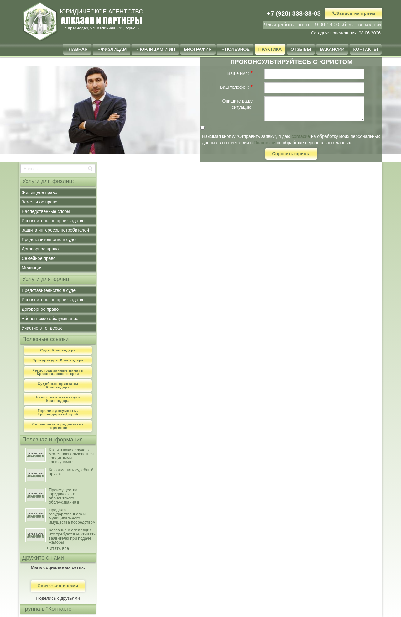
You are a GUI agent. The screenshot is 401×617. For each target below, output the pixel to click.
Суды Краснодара (58, 350)
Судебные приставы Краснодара (58, 385)
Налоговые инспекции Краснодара (58, 399)
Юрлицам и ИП (157, 49)
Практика (270, 49)
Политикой (265, 142)
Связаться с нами (58, 586)
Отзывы (300, 49)
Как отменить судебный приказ (71, 472)
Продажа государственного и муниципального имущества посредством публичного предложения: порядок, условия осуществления (72, 516)
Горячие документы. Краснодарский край (58, 412)
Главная (77, 49)
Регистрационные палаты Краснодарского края (58, 372)
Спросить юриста (291, 153)
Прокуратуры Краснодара (57, 360)
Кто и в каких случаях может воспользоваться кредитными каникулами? (71, 456)
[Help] (256, 73)
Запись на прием (355, 13)
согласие (301, 136)
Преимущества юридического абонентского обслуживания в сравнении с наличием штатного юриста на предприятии (70, 496)
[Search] (58, 168)
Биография (198, 49)
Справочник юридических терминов (58, 426)
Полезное (237, 49)
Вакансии (332, 49)
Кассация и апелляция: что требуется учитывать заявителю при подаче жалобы (72, 536)
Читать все (58, 548)
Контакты (365, 49)
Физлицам (114, 49)
